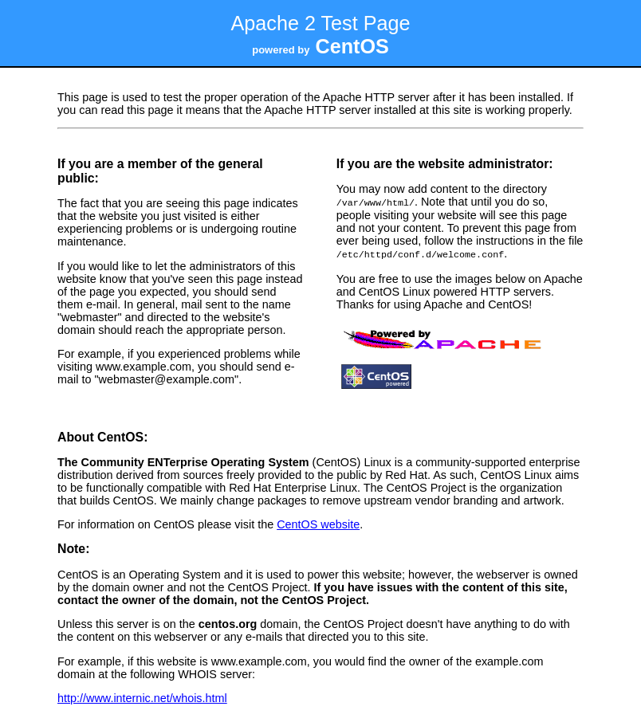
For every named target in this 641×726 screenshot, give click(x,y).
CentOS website (318, 522)
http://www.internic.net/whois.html (142, 696)
